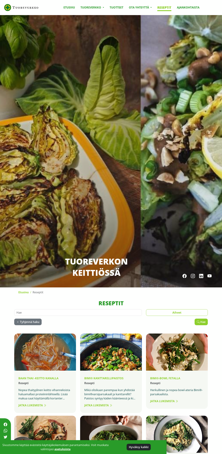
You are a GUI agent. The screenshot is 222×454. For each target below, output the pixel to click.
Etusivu (69, 7)
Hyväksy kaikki (138, 447)
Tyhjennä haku (27, 322)
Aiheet (176, 312)
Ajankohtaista (188, 7)
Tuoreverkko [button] (91, 7)
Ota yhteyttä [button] (139, 7)
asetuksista (62, 449)
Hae (201, 322)
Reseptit (164, 7)
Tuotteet (116, 7)
